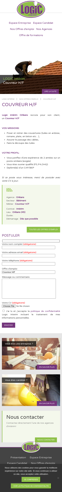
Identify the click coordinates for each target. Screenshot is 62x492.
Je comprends (31, 479)
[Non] (58, 478)
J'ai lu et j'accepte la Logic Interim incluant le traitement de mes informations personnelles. (31, 314)
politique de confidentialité (45, 311)
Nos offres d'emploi (28, 99)
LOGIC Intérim (8, 99)
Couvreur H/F (49, 99)
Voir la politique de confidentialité (31, 486)
